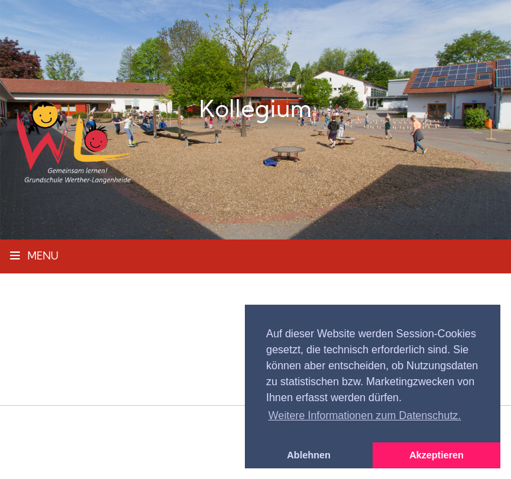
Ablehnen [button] (309, 455)
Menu (34, 256)
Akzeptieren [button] (436, 455)
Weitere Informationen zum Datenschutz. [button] (364, 415)
